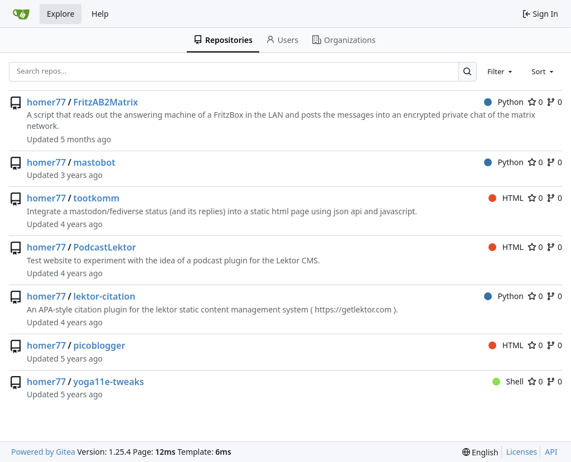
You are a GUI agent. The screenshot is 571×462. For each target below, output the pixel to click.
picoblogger (99, 345)
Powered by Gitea (43, 451)
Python (504, 102)
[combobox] (501, 71)
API (551, 451)
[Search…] (467, 71)
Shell (508, 381)
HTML (506, 197)
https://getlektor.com (352, 309)
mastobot (94, 162)
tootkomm (96, 198)
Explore (60, 13)
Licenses (522, 451)
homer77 (46, 102)
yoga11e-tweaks (108, 381)
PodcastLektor (104, 247)
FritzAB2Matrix (105, 102)
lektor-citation (104, 296)
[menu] (480, 452)
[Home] (21, 14)
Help (100, 13)
